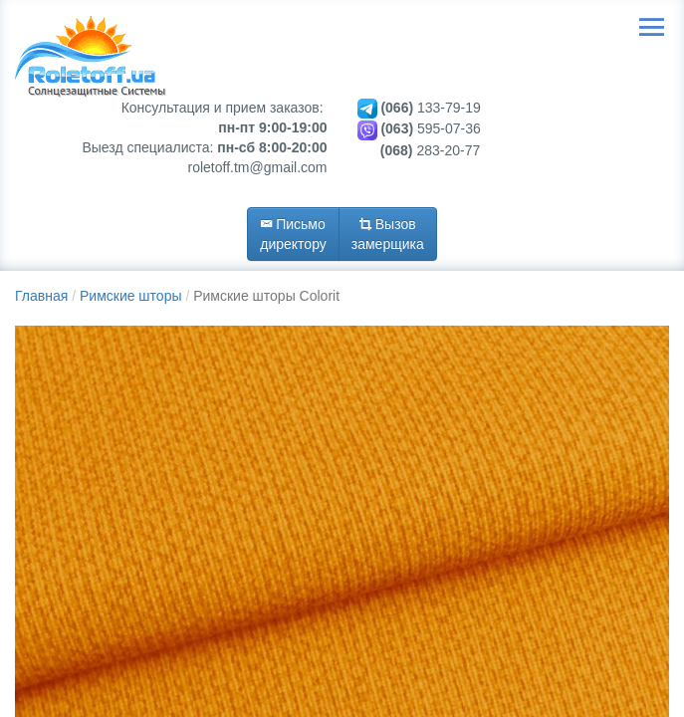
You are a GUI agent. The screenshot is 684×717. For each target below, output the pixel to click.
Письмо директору (293, 234)
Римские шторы (131, 296)
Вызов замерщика (387, 234)
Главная (41, 296)
